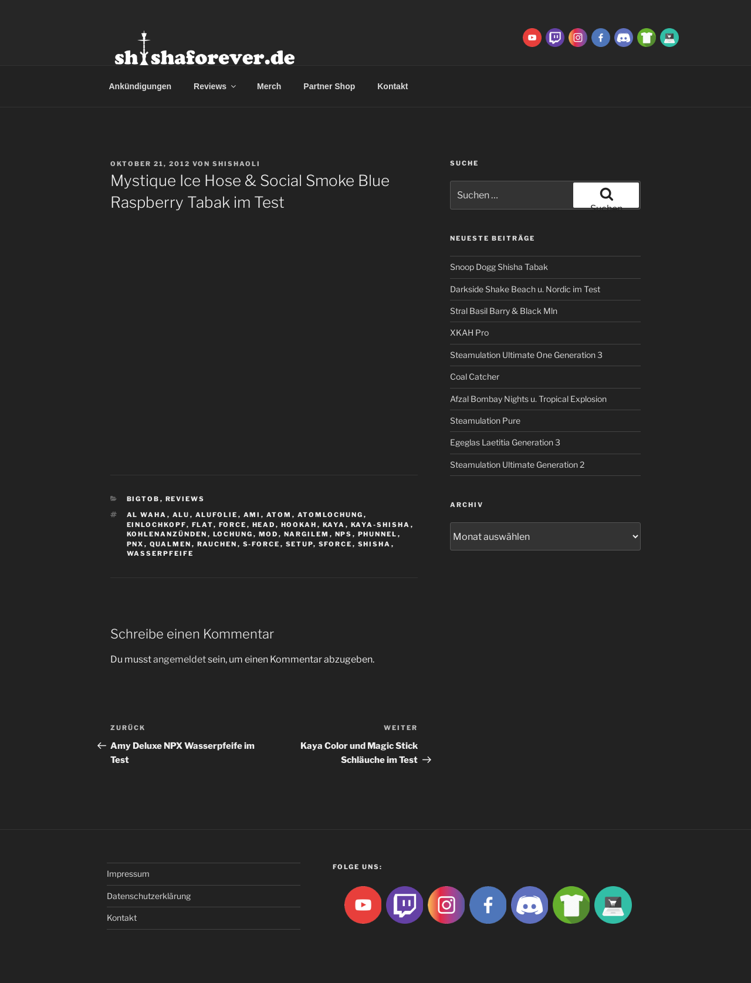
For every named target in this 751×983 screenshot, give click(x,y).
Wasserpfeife (160, 553)
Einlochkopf (157, 525)
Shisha (374, 544)
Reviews (216, 86)
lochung (233, 534)
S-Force (261, 544)
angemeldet (179, 659)
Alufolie (216, 515)
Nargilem (307, 534)
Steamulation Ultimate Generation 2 (517, 464)
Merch (269, 86)
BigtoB (143, 499)
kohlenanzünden (167, 534)
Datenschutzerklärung (149, 896)
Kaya (334, 525)
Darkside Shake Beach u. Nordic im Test (525, 289)
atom (279, 515)
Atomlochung (330, 515)
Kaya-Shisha (381, 525)
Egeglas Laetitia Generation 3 (505, 442)
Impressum (128, 874)
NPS (344, 534)
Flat (203, 525)
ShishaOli (236, 164)
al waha (147, 515)
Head (264, 525)
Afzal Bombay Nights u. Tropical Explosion (528, 399)
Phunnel (378, 534)
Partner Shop (329, 86)
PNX (135, 544)
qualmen (171, 544)
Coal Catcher (474, 376)
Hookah (299, 525)
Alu (181, 515)
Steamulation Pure (485, 420)
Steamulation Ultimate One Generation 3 (526, 355)
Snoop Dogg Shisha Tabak (499, 267)
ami (252, 515)
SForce (336, 544)
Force (233, 525)
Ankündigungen (140, 86)
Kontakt (392, 86)
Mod (269, 534)
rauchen (217, 544)
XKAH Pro (469, 332)
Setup (299, 544)
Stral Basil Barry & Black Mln (503, 311)
